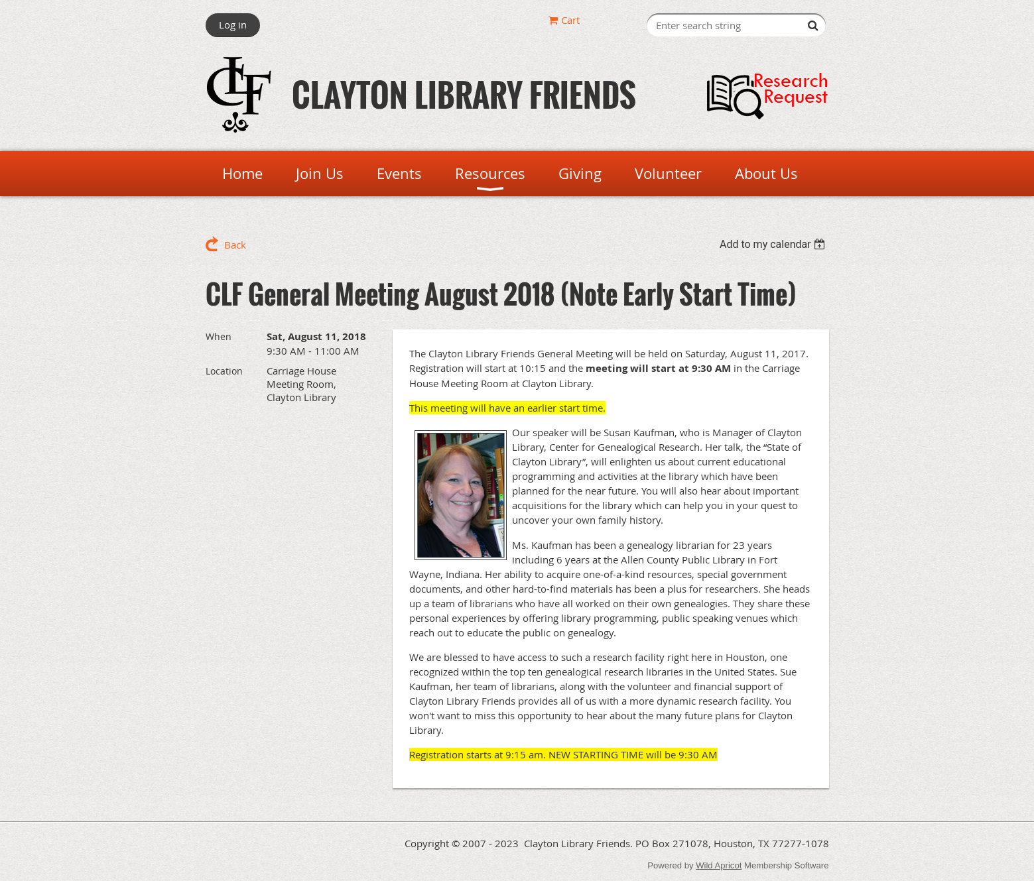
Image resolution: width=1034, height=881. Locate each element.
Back (235, 244)
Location (224, 371)
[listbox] (774, 244)
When (218, 336)
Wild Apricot (719, 865)
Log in (233, 24)
